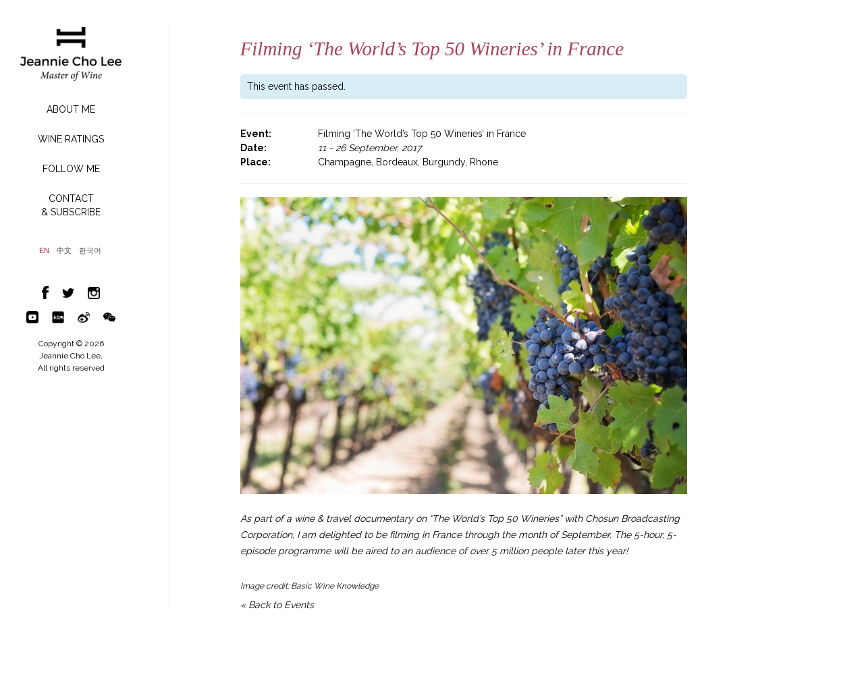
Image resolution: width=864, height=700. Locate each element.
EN (44, 250)
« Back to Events (277, 604)
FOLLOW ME (71, 168)
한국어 (90, 250)
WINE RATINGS (71, 139)
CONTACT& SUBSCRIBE (71, 205)
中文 (64, 250)
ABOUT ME (71, 109)
